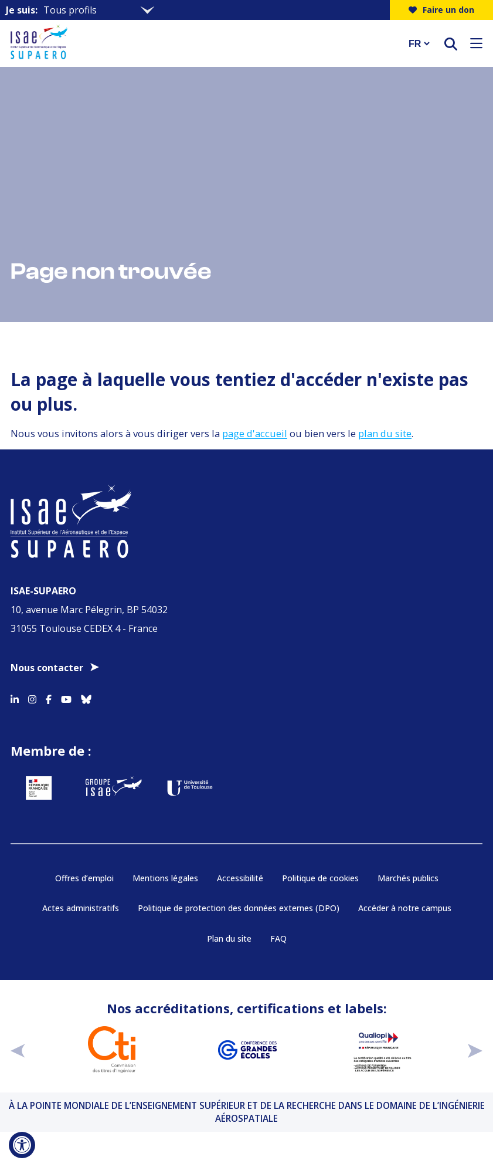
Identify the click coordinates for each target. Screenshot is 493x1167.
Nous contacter (47, 667)
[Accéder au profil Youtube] (66, 697)
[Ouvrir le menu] (476, 43)
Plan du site (229, 938)
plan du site (385, 433)
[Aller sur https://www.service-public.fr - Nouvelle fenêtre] (39, 788)
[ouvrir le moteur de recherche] (450, 44)
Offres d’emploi (84, 878)
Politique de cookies (320, 878)
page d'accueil (254, 433)
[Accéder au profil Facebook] (49, 697)
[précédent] (18, 1050)
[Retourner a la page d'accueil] (202, 43)
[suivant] (475, 1050)
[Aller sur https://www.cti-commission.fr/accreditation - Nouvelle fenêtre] (111, 1049)
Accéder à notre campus (404, 908)
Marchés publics (408, 878)
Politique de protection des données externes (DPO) (238, 908)
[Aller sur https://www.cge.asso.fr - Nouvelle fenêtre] (247, 1049)
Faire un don (441, 9)
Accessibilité (240, 878)
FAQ (278, 938)
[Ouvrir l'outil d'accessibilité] (22, 1145)
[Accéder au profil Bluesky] (86, 697)
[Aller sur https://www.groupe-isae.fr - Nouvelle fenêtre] (114, 788)
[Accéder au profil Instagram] (32, 697)
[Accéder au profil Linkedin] (15, 697)
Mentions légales (165, 878)
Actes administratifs (80, 908)
